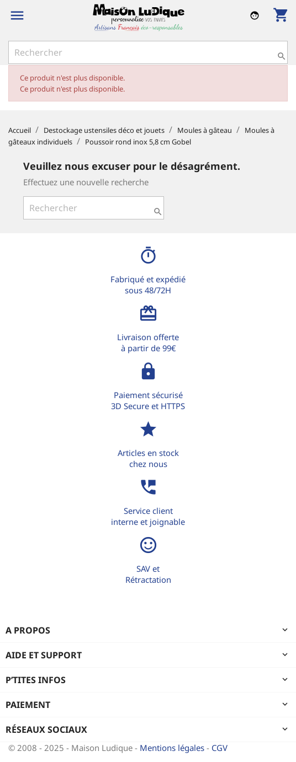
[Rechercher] (148, 52)
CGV (220, 747)
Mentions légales (173, 747)
